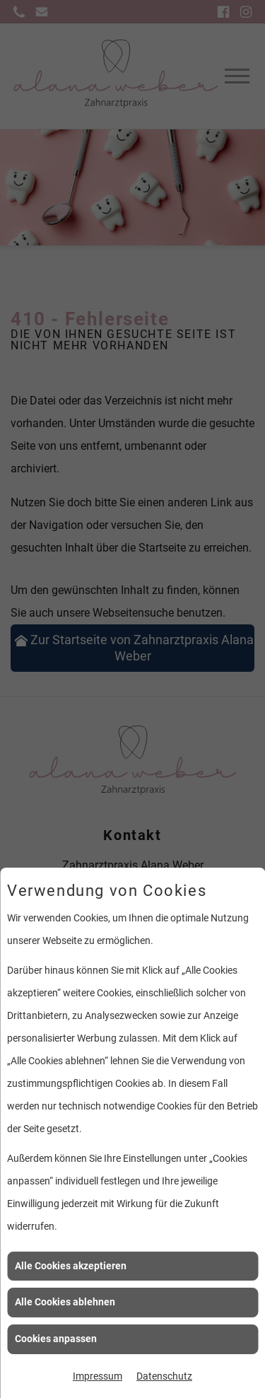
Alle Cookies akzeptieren (70, 1265)
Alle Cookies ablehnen (65, 1301)
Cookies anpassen (56, 1338)
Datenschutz (164, 1376)
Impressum (97, 1376)
